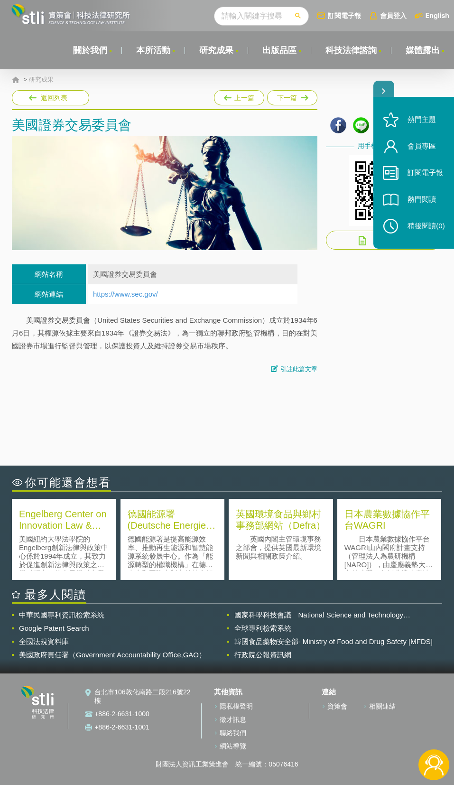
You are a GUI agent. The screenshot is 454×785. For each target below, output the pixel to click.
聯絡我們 (233, 733)
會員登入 (393, 15)
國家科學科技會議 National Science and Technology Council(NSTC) (319, 615)
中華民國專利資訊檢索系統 (61, 615)
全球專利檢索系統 (262, 628)
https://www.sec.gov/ (125, 294)
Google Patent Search (54, 628)
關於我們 (90, 50)
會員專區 (422, 146)
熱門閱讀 (422, 200)
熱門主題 (422, 120)
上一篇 (239, 96)
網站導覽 (233, 746)
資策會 (337, 706)
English (437, 15)
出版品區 (279, 50)
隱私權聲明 (236, 706)
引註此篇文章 (298, 369)
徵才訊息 (233, 719)
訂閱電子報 (344, 15)
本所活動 (153, 50)
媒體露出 (423, 50)
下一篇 (291, 96)
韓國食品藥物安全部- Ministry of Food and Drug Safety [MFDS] (333, 641)
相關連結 (382, 706)
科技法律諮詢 (351, 50)
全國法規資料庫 (44, 641)
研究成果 (216, 50)
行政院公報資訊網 (262, 655)
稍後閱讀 (426, 226)
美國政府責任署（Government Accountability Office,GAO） (112, 655)
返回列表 (54, 98)
